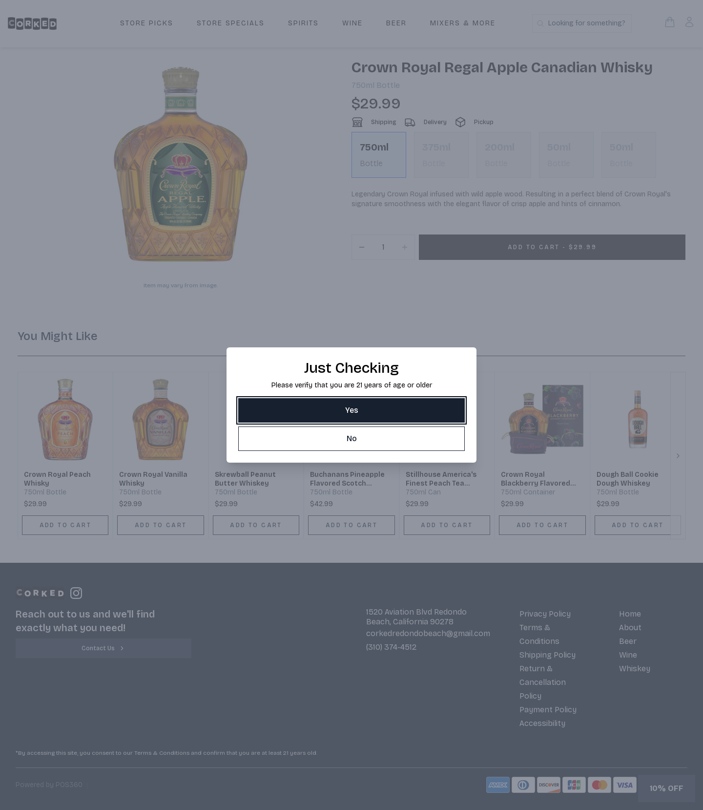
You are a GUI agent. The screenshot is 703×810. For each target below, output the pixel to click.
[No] (351, 438)
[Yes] (351, 410)
